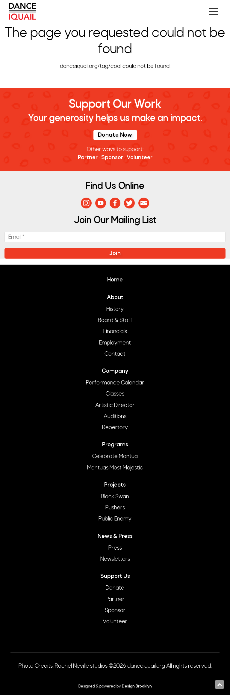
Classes (115, 394)
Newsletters (115, 559)
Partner (88, 158)
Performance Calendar (115, 383)
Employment (115, 343)
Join (115, 253)
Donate (115, 588)
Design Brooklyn (137, 686)
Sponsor (112, 158)
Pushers (115, 508)
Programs (115, 445)
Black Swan (115, 496)
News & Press (115, 536)
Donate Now (115, 135)
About (115, 298)
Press (115, 548)
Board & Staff (115, 320)
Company (115, 371)
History (115, 309)
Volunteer (139, 158)
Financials (115, 331)
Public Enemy (115, 519)
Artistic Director (115, 405)
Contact (115, 354)
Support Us (115, 576)
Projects (115, 485)
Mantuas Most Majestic (115, 468)
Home (115, 280)
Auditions (115, 416)
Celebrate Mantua (115, 456)
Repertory (115, 427)
